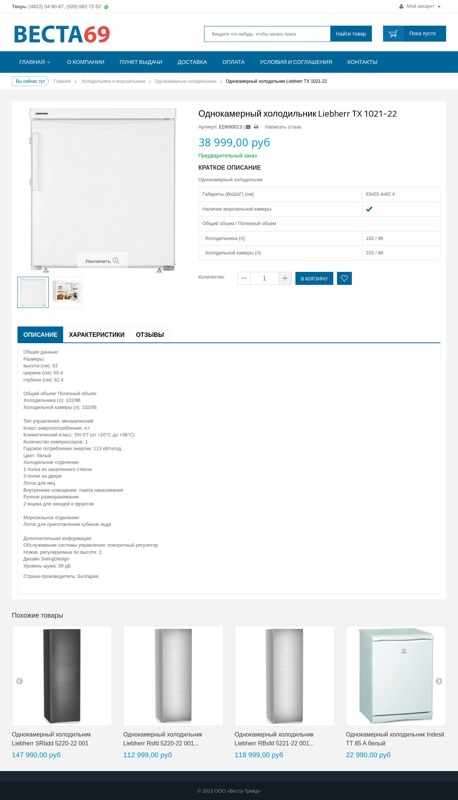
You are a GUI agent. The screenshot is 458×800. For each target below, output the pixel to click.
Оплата (233, 62)
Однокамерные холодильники (185, 81)
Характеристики (97, 334)
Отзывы (150, 334)
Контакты (362, 62)
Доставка (192, 62)
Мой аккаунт (420, 6)
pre (19, 680)
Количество (212, 277)
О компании (86, 62)
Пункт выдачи (141, 62)
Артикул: (208, 127)
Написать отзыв (283, 127)
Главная (32, 62)
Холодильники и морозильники (113, 81)
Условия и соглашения (296, 62)
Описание (40, 334)
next (438, 680)
